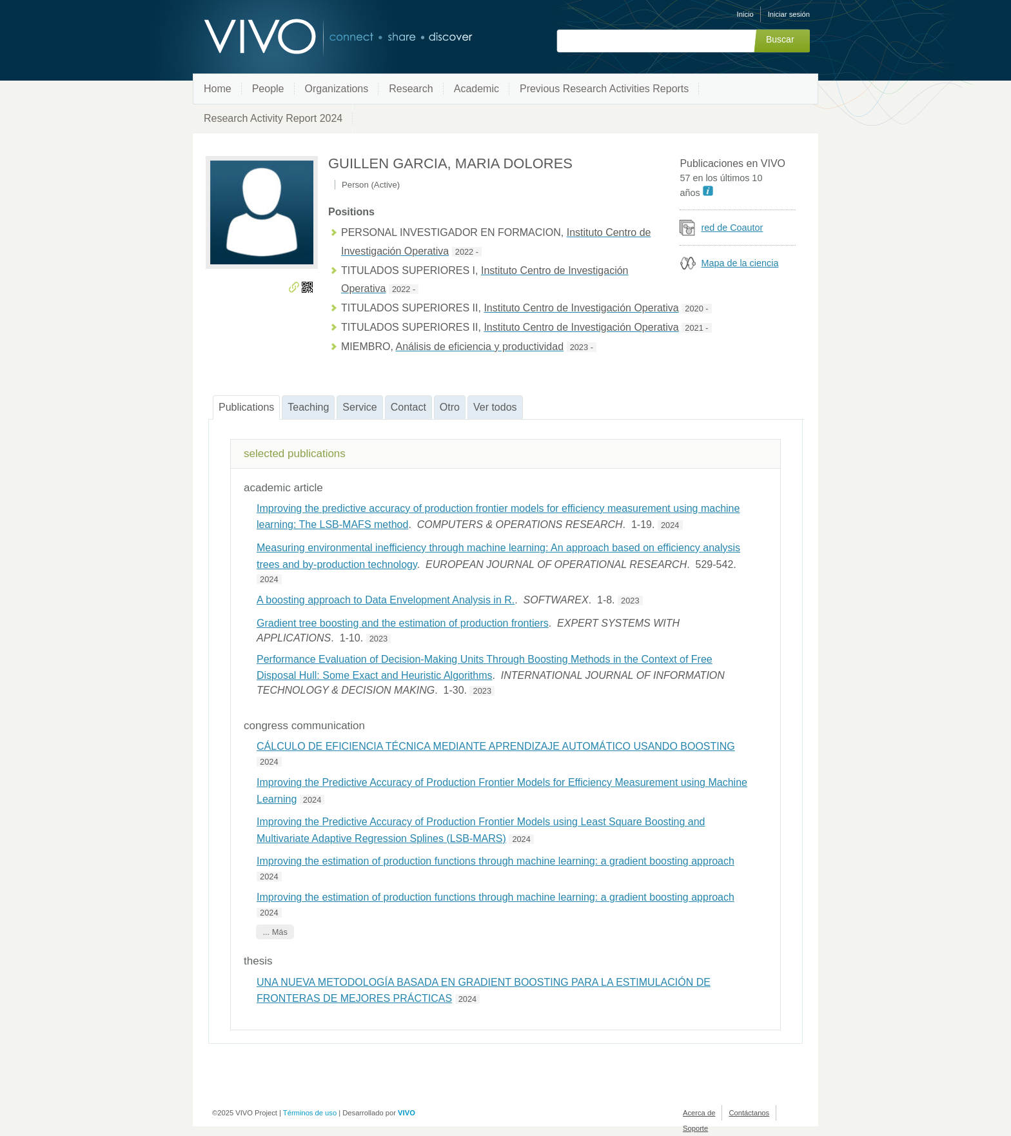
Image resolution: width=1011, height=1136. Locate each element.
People (268, 88)
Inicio (745, 14)
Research (411, 88)
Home (217, 88)
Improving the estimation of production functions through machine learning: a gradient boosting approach (495, 861)
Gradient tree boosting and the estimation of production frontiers (403, 623)
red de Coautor (732, 227)
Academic (476, 88)
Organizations (337, 88)
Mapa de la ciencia (739, 263)
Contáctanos (749, 1113)
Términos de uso (310, 1113)
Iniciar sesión (789, 14)
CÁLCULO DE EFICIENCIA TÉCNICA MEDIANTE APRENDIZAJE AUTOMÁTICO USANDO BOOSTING (496, 746)
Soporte (695, 1128)
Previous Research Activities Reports (604, 88)
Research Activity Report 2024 (273, 118)
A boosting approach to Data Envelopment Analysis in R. (386, 599)
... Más (274, 932)
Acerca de (699, 1113)
